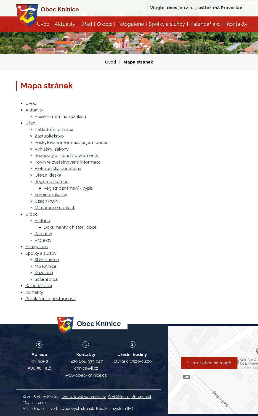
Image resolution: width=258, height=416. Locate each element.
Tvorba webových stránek (71, 408)
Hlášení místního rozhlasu (60, 116)
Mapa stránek (35, 402)
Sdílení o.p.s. (47, 279)
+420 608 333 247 (86, 361)
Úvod (43, 24)
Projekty (43, 240)
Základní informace (54, 129)
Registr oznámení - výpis (68, 188)
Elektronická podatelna (58, 168)
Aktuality (65, 24)
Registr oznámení (52, 181)
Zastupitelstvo (49, 135)
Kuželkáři (44, 272)
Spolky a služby (167, 24)
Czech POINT (48, 201)
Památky (43, 233)
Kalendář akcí (206, 24)
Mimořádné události (55, 207)
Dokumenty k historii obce (70, 227)
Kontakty (237, 24)
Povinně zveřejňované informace (68, 161)
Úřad (86, 24)
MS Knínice (45, 266)
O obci (104, 24)
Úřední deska (48, 175)
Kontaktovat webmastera (83, 397)
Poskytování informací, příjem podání (72, 142)
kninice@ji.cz (85, 368)
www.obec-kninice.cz (86, 375)
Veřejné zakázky (51, 194)
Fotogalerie (130, 24)
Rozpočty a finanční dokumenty (66, 155)
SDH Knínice (47, 259)
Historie (42, 220)
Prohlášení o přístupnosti (50, 298)
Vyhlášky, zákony (52, 148)
